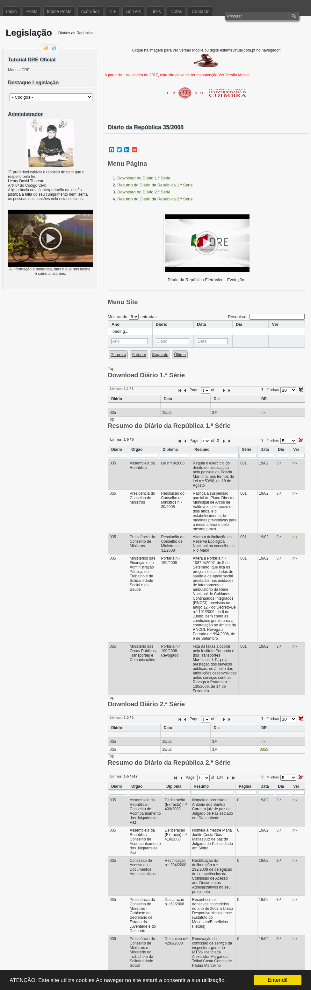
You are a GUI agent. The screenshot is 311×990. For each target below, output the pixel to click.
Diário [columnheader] (162, 324)
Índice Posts (59, 11)
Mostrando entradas (132, 316)
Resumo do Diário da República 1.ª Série (155, 185)
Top (111, 368)
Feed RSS (46, 48)
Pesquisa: (266, 316)
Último (180, 354)
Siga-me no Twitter (54, 48)
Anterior (139, 354)
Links (155, 11)
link (262, 412)
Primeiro (118, 354)
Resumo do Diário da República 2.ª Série (155, 199)
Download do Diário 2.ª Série (143, 192)
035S (264, 749)
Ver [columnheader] (275, 324)
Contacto (200, 11)
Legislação (29, 33)
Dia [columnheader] (239, 324)
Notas (176, 11)
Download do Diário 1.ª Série (143, 178)
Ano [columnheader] (115, 324)
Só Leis (133, 11)
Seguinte (160, 354)
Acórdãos (90, 11)
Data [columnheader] (201, 324)
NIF (113, 11)
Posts (31, 11)
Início (11, 11)
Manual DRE (19, 70)
